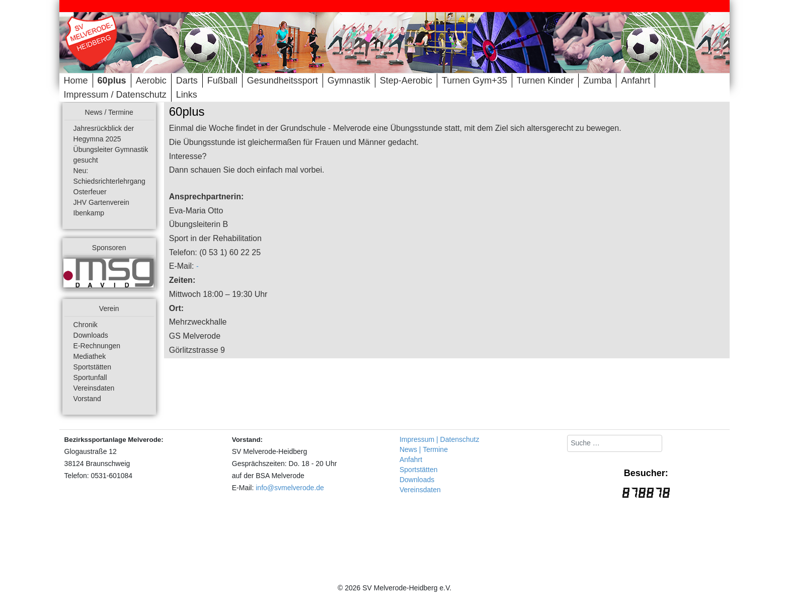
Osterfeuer (90, 192)
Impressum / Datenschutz (115, 95)
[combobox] (614, 443)
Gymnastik (349, 80)
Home (76, 80)
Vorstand (87, 399)
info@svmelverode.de (290, 488)
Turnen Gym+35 (474, 80)
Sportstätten (92, 367)
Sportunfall (90, 377)
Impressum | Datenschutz (439, 439)
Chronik (85, 325)
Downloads (90, 335)
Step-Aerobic (406, 80)
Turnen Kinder (545, 80)
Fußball (222, 80)
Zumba (597, 80)
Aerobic (151, 80)
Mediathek (89, 356)
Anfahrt (635, 80)
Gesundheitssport (282, 80)
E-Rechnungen (96, 346)
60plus (112, 80)
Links (186, 95)
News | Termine (424, 449)
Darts (187, 80)
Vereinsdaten (94, 388)
